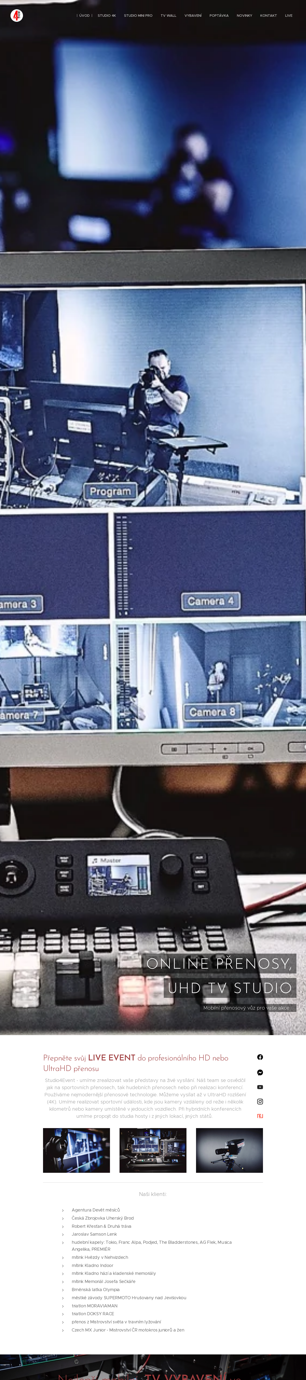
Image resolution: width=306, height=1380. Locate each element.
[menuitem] (84, 16)
